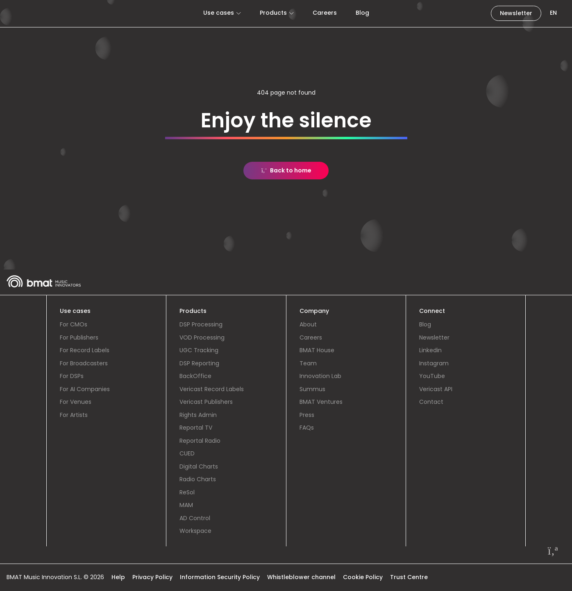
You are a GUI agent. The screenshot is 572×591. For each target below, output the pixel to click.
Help (118, 577)
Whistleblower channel (301, 577)
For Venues (75, 402)
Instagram (434, 363)
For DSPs (72, 376)
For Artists (74, 415)
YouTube (432, 376)
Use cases (218, 13)
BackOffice (195, 376)
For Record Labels (84, 350)
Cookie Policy (363, 577)
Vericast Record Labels (211, 389)
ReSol (187, 492)
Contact (431, 402)
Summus (312, 389)
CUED (187, 453)
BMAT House (317, 350)
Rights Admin (198, 415)
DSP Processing (200, 324)
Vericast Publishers (206, 402)
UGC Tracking (198, 350)
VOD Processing (202, 337)
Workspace (195, 531)
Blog (362, 13)
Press (307, 415)
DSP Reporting (199, 363)
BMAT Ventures (321, 402)
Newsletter (516, 13)
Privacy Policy (152, 577)
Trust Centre (409, 577)
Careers (325, 13)
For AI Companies (85, 389)
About (308, 324)
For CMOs (73, 324)
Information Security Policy (220, 577)
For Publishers (79, 337)
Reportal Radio (199, 441)
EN (553, 13)
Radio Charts (197, 479)
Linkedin (430, 350)
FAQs (307, 427)
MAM (186, 505)
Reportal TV (195, 427)
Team (308, 363)
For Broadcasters (84, 363)
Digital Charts (198, 466)
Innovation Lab (320, 376)
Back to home (286, 170)
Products (273, 13)
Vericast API (435, 389)
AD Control (194, 518)
